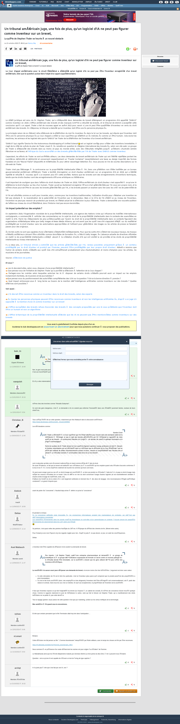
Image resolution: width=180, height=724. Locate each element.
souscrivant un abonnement (56, 328)
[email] (96, 353)
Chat (66, 2)
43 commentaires (46, 45)
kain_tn (17, 356)
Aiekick (17, 495)
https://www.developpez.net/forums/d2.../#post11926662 (51, 426)
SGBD (96, 6)
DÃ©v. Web (70, 6)
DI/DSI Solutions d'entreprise (23, 6)
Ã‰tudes (98, 2)
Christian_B (17, 425)
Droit (107, 2)
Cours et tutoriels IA (95, 9)
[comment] (90, 371)
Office (103, 6)
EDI (77, 6)
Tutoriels (43, 2)
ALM (47, 6)
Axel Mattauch (17, 552)
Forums (32, 2)
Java (62, 6)
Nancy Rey (32, 45)
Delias (18, 518)
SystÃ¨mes (119, 6)
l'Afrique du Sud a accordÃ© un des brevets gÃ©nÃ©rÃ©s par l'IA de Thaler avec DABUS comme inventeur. (77, 153)
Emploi (88, 2)
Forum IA (83, 9)
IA (42, 6)
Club (115, 2)
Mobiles (110, 6)
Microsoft (55, 6)
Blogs (59, 2)
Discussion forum (160, 61)
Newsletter (77, 2)
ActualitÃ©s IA (73, 9)
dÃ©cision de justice (22, 259)
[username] (96, 349)
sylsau (17, 618)
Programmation (86, 6)
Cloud (37, 6)
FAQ (52, 2)
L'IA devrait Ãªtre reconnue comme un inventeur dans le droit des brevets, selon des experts (50, 296)
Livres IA (107, 9)
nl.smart (18, 641)
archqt (18, 673)
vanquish (17, 386)
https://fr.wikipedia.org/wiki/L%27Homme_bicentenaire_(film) (52, 649)
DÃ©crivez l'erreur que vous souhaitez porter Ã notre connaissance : (90, 369)
